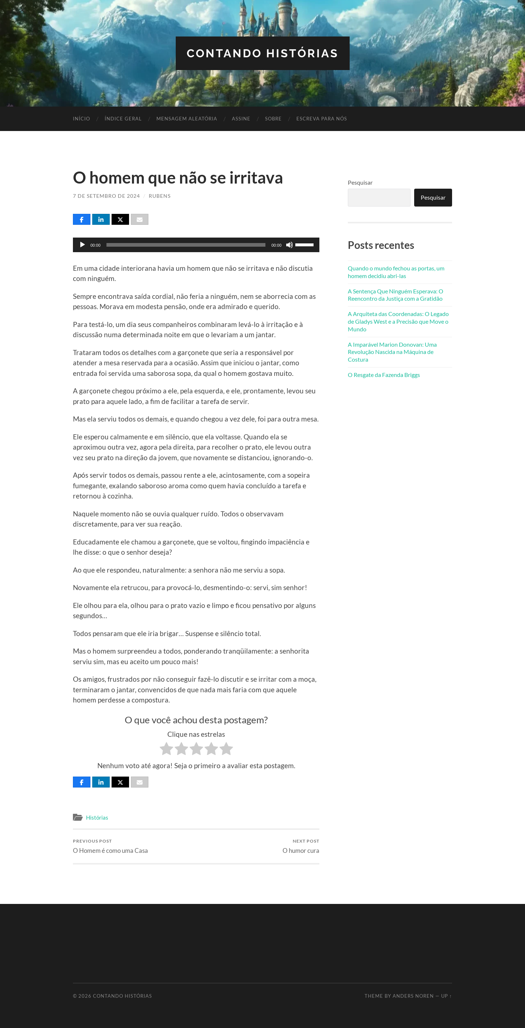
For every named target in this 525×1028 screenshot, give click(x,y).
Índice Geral (123, 119)
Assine (241, 119)
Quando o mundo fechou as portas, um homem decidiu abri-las (396, 271)
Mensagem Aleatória (186, 119)
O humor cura (301, 846)
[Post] (120, 219)
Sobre (273, 119)
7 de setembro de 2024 (106, 196)
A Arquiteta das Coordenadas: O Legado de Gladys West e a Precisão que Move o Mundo (398, 321)
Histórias (97, 817)
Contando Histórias (262, 53)
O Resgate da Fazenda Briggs (384, 374)
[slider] (186, 244)
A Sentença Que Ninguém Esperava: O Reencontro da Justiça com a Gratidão (395, 294)
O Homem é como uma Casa (110, 846)
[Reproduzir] (82, 244)
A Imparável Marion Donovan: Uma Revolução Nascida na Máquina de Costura (392, 351)
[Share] (81, 219)
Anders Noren (413, 996)
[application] (196, 244)
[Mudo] (289, 244)
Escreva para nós (321, 119)
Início (81, 119)
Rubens (160, 196)
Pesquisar (360, 182)
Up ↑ (446, 996)
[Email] (139, 219)
